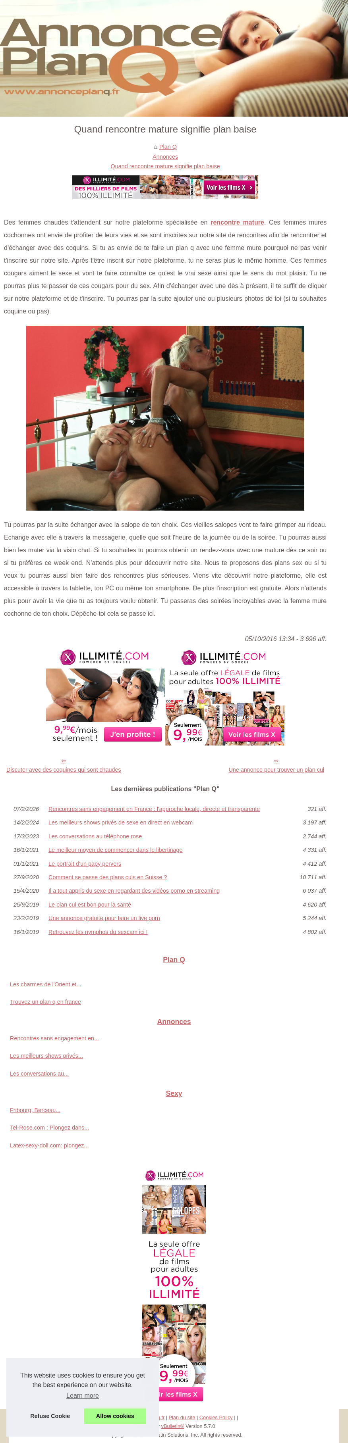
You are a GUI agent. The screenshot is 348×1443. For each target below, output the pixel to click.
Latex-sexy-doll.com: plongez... (49, 1145)
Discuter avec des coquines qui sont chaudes (63, 770)
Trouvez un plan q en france (45, 1002)
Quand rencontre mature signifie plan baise (165, 166)
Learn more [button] (82, 1395)
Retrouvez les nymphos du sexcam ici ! (98, 932)
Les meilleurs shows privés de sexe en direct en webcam (120, 822)
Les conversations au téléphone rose (95, 836)
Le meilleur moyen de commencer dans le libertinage (115, 850)
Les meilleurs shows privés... (46, 1056)
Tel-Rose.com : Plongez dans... (49, 1127)
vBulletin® (172, 1426)
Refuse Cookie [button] (50, 1416)
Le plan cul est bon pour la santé (89, 904)
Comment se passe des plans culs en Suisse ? (107, 877)
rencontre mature (237, 222)
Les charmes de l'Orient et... (45, 984)
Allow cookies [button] (115, 1416)
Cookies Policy (216, 1417)
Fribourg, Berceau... (35, 1110)
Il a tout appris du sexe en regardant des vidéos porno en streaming (134, 890)
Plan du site (181, 1417)
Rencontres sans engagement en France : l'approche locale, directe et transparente (154, 809)
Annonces (165, 157)
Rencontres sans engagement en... (54, 1038)
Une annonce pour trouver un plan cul (276, 770)
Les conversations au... (39, 1073)
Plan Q (168, 147)
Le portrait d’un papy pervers (84, 864)
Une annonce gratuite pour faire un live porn (104, 918)
